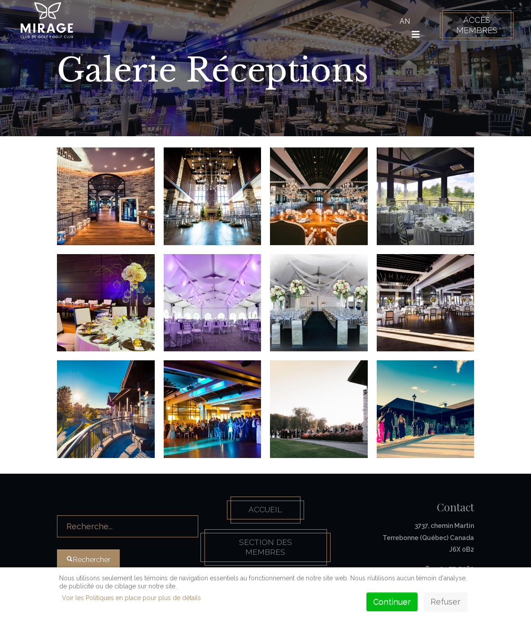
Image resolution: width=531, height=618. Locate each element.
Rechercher (88, 559)
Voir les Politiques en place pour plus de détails (131, 597)
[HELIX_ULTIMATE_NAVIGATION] (414, 34)
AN (403, 21)
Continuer (392, 601)
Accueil (265, 510)
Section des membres (265, 548)
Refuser (446, 601)
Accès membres (475, 25)
